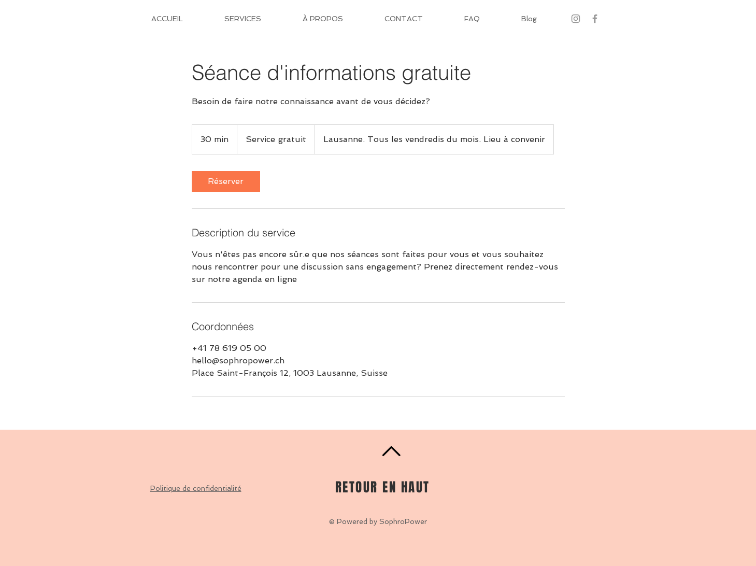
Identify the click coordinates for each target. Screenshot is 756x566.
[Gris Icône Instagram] (575, 18)
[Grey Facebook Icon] (595, 18)
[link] (226, 181)
